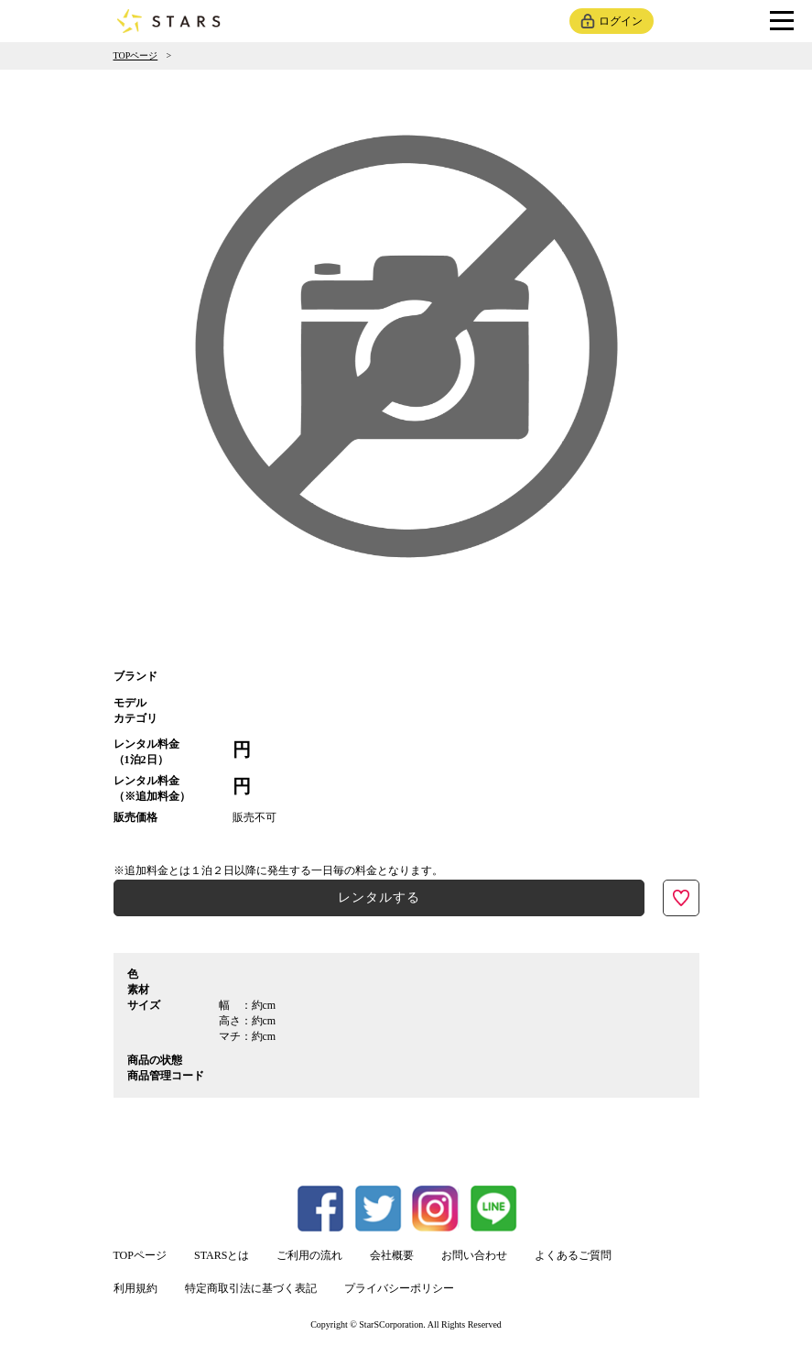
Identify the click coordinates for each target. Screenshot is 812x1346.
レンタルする (379, 897)
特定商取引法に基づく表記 (251, 1288)
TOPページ (136, 55)
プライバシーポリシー (399, 1288)
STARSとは (221, 1255)
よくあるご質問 (573, 1255)
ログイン (621, 21)
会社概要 (392, 1255)
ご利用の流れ (309, 1255)
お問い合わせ (474, 1255)
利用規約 (135, 1288)
